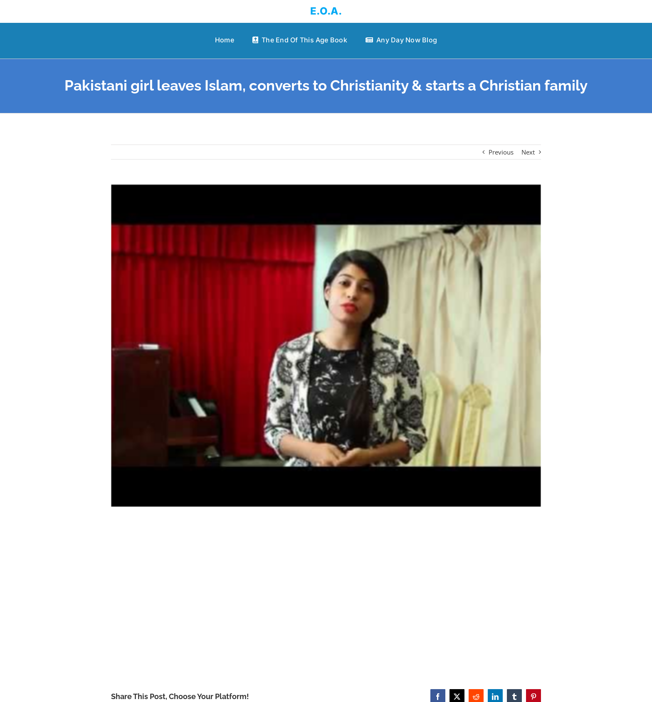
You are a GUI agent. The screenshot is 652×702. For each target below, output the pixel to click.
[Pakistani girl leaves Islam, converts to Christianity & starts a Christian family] (326, 345)
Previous (501, 152)
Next (528, 152)
